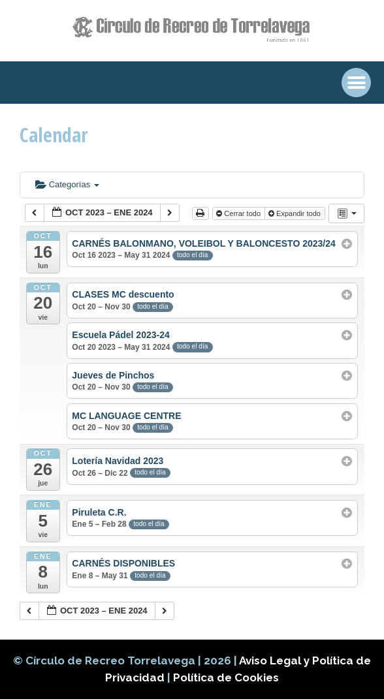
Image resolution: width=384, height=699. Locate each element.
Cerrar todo (239, 213)
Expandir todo (295, 213)
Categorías (67, 184)
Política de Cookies (226, 677)
